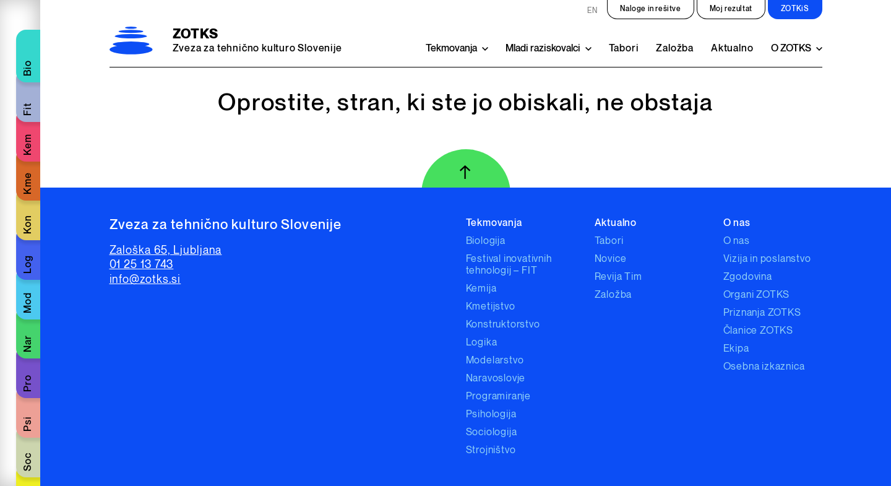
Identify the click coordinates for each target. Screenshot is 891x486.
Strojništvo (491, 450)
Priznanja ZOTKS (762, 313)
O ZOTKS (791, 48)
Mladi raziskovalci (543, 48)
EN (592, 11)
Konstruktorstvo (503, 324)
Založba (675, 48)
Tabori (624, 48)
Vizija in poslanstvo (767, 259)
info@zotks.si (145, 279)
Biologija (486, 241)
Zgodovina (747, 277)
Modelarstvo (495, 360)
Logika (481, 342)
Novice (611, 259)
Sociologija (491, 432)
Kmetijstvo (490, 307)
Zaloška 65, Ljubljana (166, 250)
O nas (736, 241)
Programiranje (498, 396)
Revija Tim (618, 277)
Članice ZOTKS (758, 331)
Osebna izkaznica (764, 367)
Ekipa (736, 349)
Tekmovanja (451, 48)
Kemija (481, 289)
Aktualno (732, 48)
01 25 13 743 (142, 265)
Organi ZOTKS (756, 295)
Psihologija (491, 414)
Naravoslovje (496, 378)
